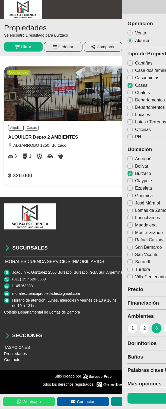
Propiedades (15, 353)
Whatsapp (29, 401)
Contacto (12, 359)
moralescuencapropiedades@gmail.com (46, 293)
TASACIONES (17, 347)
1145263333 (22, 286)
